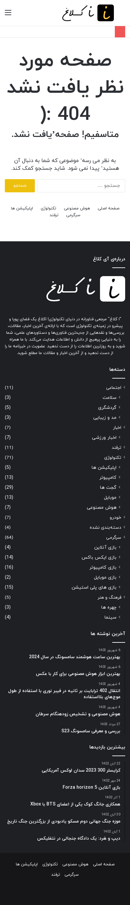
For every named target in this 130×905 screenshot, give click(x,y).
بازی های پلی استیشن (94, 587)
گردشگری (107, 407)
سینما (110, 617)
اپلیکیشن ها (22, 208)
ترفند (54, 215)
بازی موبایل (105, 577)
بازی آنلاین (105, 547)
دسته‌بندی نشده (105, 528)
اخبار (117, 428)
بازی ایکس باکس (99, 557)
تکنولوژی (48, 208)
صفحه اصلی (108, 208)
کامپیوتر (107, 477)
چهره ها (108, 607)
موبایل (110, 497)
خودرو (115, 518)
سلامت (109, 397)
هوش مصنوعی (77, 208)
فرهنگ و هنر (109, 597)
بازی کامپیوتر (102, 567)
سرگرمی (73, 215)
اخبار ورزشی (104, 437)
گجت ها (108, 487)
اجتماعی (113, 388)
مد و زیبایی (104, 417)
